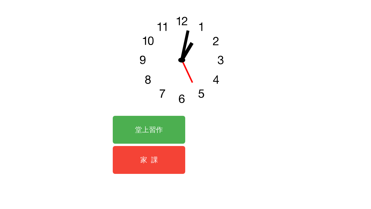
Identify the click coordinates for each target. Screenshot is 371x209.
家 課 (149, 160)
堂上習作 (149, 130)
